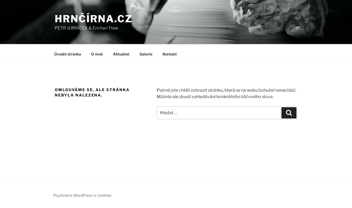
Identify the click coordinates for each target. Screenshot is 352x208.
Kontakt (170, 54)
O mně (97, 54)
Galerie (146, 54)
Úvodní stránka (67, 54)
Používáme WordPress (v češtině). (82, 195)
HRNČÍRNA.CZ (94, 19)
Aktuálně (121, 54)
